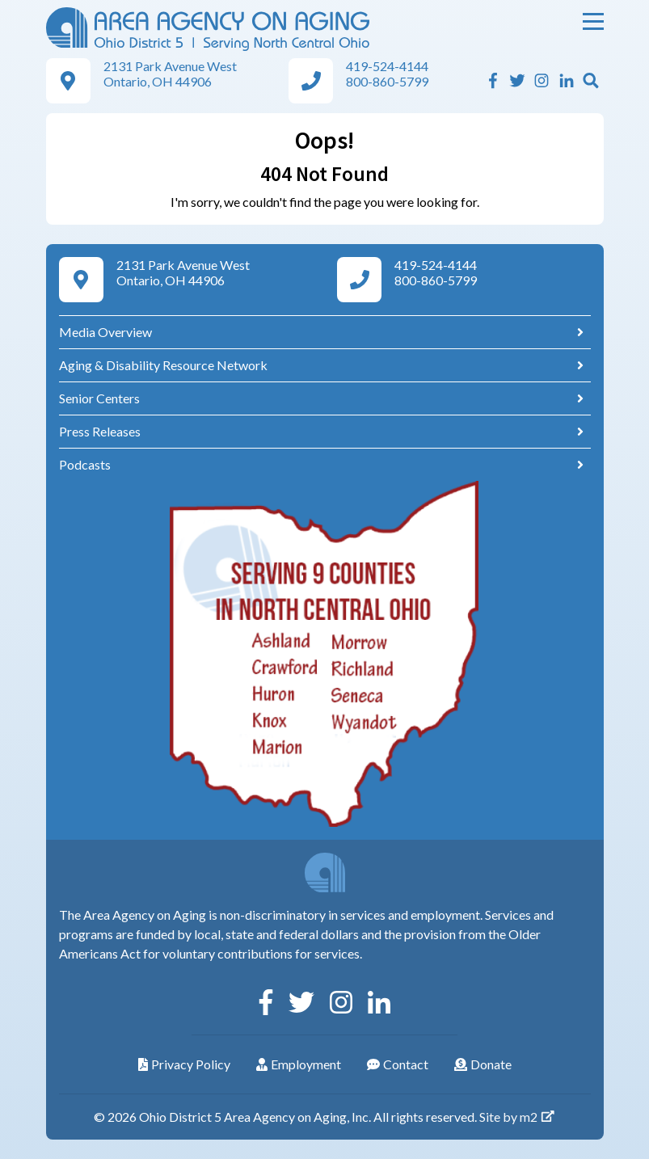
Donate (483, 1064)
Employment (298, 1064)
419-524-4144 (387, 66)
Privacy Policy (184, 1064)
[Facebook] (493, 80)
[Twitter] (517, 80)
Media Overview (105, 331)
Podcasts (85, 464)
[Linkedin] (566, 80)
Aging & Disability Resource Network (163, 365)
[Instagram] (541, 80)
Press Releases (100, 431)
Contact (397, 1064)
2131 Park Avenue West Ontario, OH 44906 (170, 73)
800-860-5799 (387, 81)
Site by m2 (517, 1116)
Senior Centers (99, 398)
